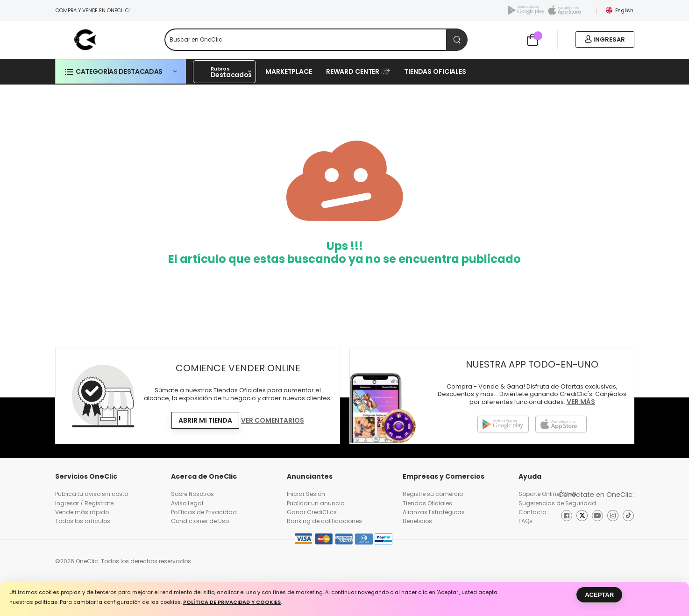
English (619, 10)
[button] (120, 71)
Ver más (581, 402)
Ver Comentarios (272, 421)
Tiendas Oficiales (435, 71)
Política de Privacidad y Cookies (232, 603)
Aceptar (599, 594)
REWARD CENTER (358, 71)
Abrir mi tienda (205, 420)
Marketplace (288, 71)
